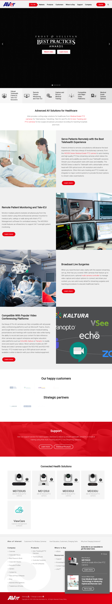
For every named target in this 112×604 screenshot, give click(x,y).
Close (104, 554)
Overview (12, 548)
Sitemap (25, 594)
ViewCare (19, 521)
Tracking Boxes (38, 554)
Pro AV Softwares (38, 561)
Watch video (48, 52)
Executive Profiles (15, 562)
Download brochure (63, 447)
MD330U (93, 491)
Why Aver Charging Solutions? (90, 538)
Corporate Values (15, 552)
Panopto (39, 341)
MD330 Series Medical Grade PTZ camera (80, 153)
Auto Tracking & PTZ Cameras (39, 549)
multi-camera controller (90, 275)
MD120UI (43, 491)
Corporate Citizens (15, 559)
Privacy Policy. (63, 596)
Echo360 (23, 341)
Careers (11, 566)
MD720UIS (19, 491)
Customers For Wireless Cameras (35, 538)
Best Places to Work (15, 555)
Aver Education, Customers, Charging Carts (64, 538)
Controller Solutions (39, 557)
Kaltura (30, 341)
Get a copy (88, 589)
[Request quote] (100, 4)
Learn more (63, 52)
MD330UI (68, 491)
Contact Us (12, 569)
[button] (2, 44)
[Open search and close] (108, 4)
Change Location (37, 594)
